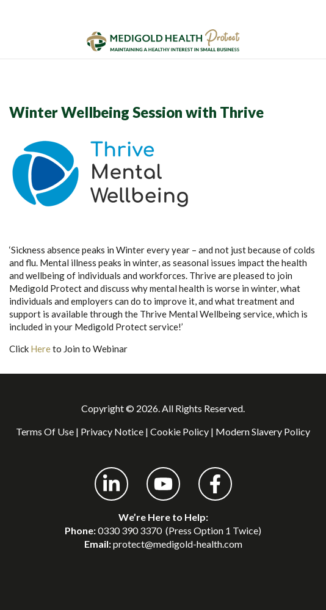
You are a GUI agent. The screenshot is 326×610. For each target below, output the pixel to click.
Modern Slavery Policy (263, 431)
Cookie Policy (179, 431)
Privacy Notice (112, 431)
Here (41, 348)
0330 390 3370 (130, 530)
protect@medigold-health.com (177, 544)
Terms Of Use (45, 431)
